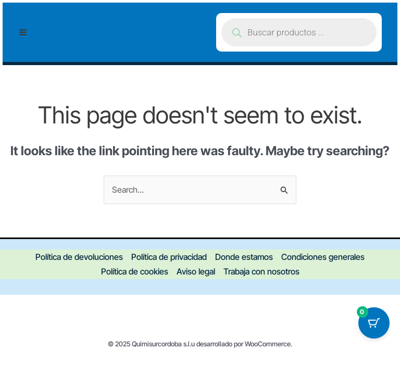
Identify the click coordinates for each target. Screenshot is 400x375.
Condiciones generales (323, 257)
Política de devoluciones (79, 257)
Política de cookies (134, 271)
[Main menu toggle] (23, 32)
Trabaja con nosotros (261, 271)
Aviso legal (196, 271)
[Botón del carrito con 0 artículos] (374, 323)
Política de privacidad (169, 257)
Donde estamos (244, 257)
